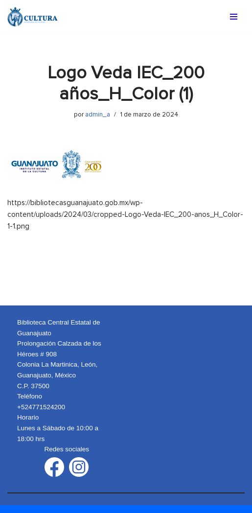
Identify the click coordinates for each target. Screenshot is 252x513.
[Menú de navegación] (234, 16)
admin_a (97, 114)
